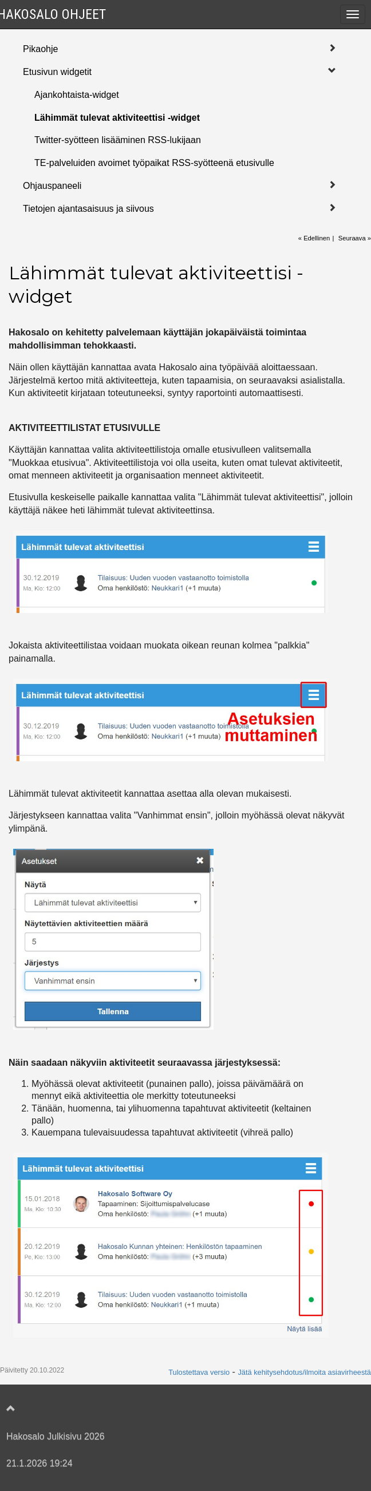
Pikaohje (40, 49)
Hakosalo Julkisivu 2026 (55, 1436)
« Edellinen (314, 238)
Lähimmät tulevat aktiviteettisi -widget (117, 117)
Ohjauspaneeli (52, 186)
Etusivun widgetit (57, 72)
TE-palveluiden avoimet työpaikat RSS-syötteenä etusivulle (154, 163)
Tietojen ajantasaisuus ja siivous (88, 208)
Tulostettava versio (199, 1372)
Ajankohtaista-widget (76, 95)
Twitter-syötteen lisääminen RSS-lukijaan (117, 140)
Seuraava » (354, 238)
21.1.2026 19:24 (39, 1463)
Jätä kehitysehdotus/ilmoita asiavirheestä (304, 1372)
